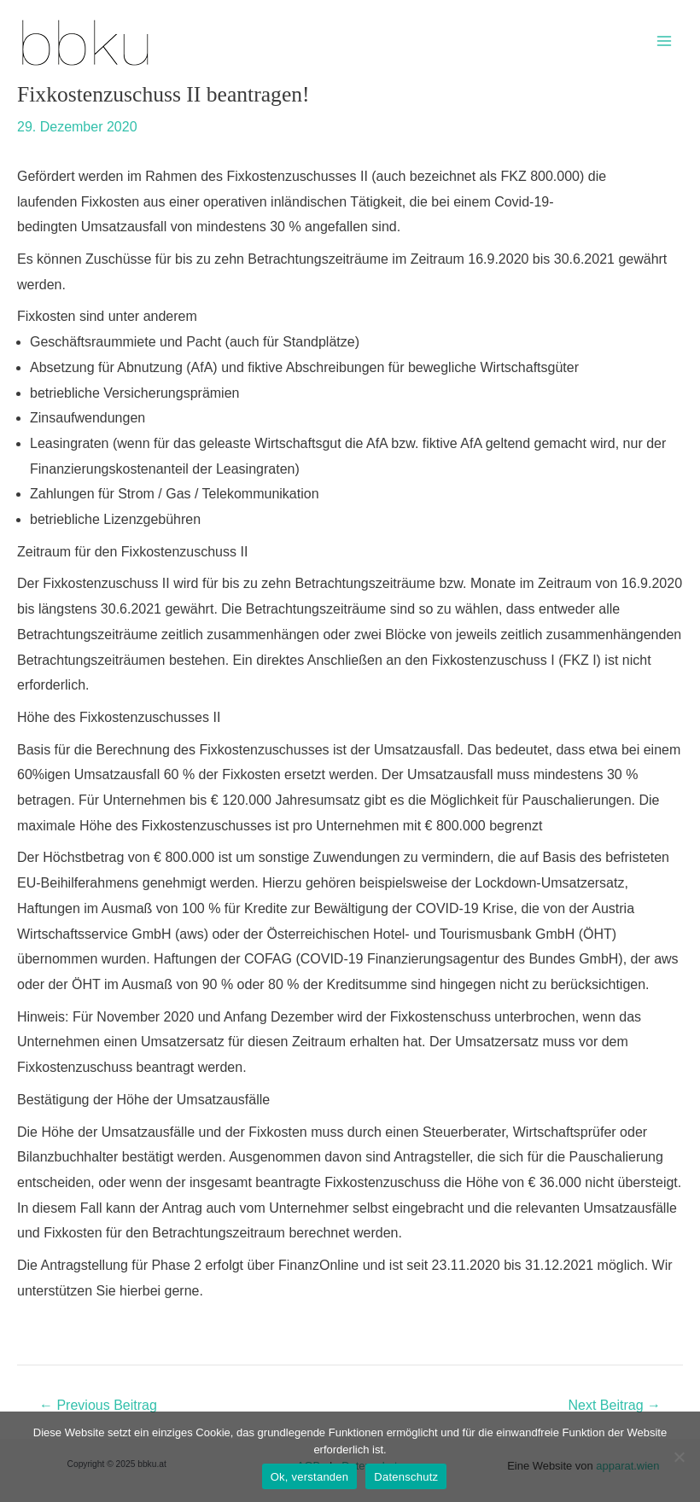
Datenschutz (406, 1476)
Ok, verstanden (310, 1476)
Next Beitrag (615, 1405)
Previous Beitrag (98, 1405)
